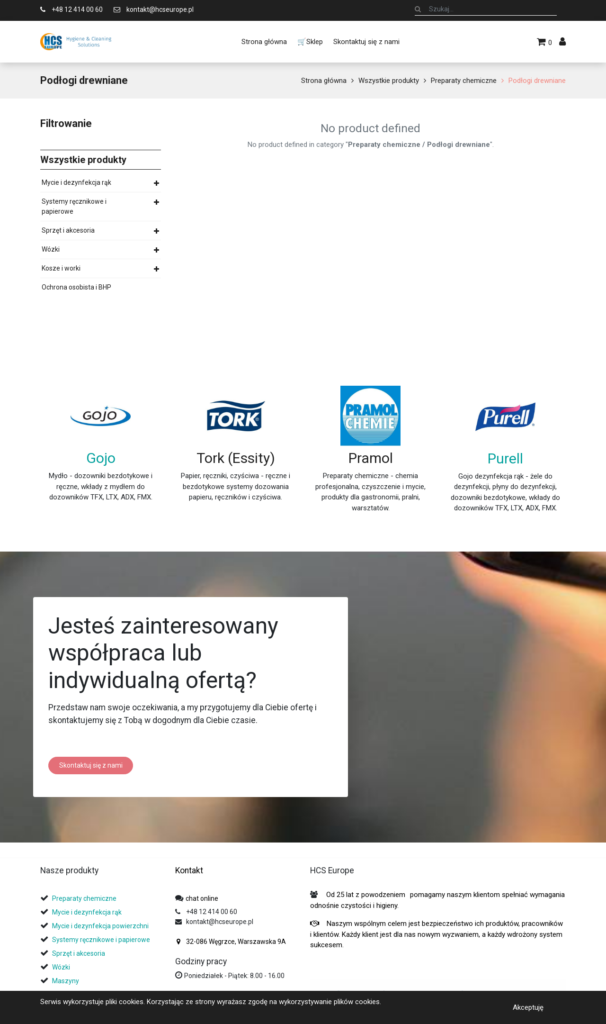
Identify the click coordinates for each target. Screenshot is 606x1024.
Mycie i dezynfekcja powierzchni (100, 926)
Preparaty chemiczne (464, 80)
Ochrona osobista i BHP (76, 287)
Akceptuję (528, 1007)
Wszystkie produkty (388, 80)
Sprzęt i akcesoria (68, 230)
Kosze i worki (61, 268)
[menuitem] (264, 42)
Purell (505, 458)
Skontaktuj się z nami (91, 765)
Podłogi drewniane (537, 80)
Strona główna (324, 80)
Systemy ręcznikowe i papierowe (74, 206)
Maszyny (65, 981)
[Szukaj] (418, 9)
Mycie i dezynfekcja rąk (76, 182)
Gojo (101, 458)
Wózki (51, 249)
